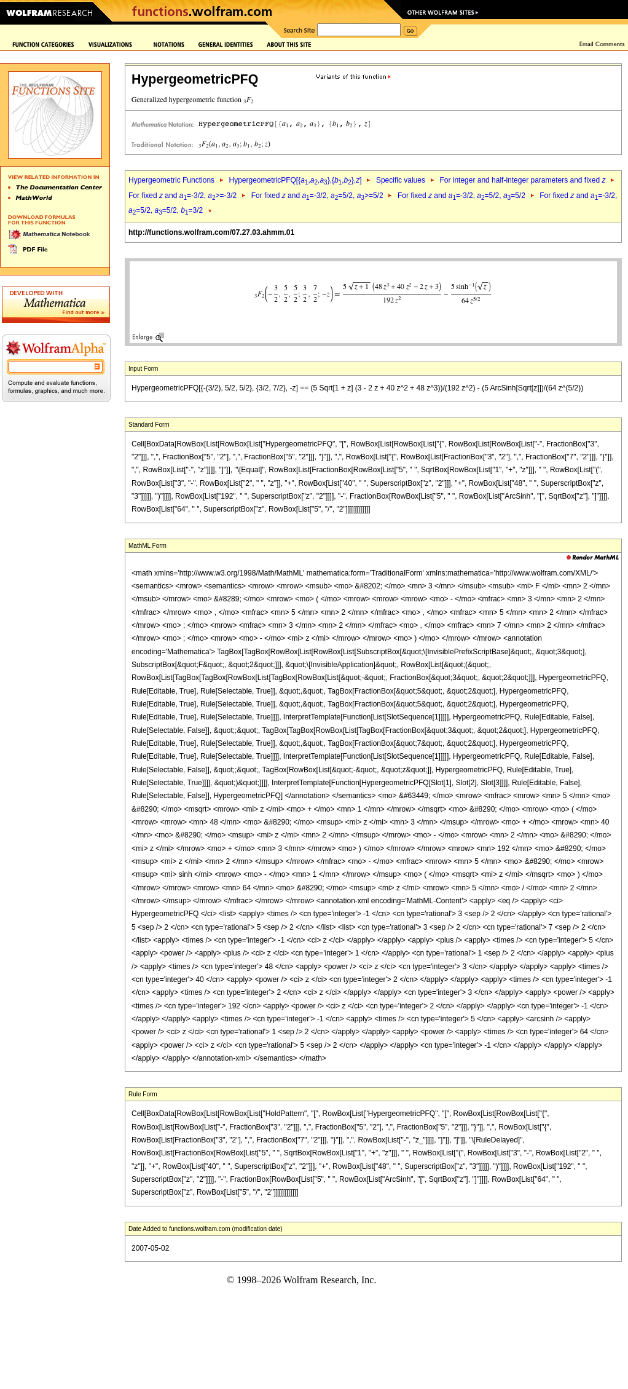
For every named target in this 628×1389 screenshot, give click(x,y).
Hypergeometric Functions (171, 180)
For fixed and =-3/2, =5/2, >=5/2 (317, 195)
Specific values (400, 180)
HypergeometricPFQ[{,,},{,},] (295, 180)
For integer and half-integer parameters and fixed (522, 180)
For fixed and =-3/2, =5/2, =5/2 (461, 195)
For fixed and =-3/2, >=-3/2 (182, 195)
